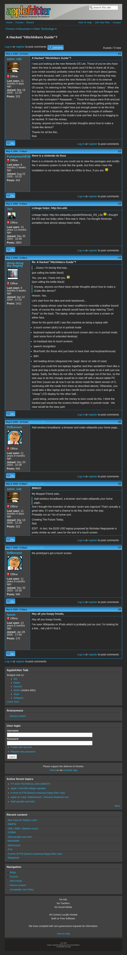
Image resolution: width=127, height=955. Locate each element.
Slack (16, 694)
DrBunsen (14, 427)
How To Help (85, 22)
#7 (119, 547)
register (20, 46)
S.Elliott (12, 832)
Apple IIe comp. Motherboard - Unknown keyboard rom (39, 797)
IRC (16, 679)
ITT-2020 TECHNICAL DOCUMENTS (30, 784)
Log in (8, 46)
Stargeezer (13, 857)
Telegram (18, 698)
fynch (11, 614)
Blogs (13, 872)
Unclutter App (70, 770)
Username (13, 730)
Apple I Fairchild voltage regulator (28, 788)
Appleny (12, 824)
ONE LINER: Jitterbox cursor (23, 828)
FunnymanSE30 (19, 156)
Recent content (18, 716)
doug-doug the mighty (15, 264)
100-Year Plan (102, 22)
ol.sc (10, 849)
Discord (18, 686)
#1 (119, 53)
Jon (9, 209)
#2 (119, 151)
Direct (53, 770)
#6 (119, 483)
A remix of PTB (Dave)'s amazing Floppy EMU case (38, 792)
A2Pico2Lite (14, 845)
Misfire (17, 690)
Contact (117, 22)
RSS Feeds (16, 881)
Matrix (17, 682)
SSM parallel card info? (23, 801)
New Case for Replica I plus (22, 820)
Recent (30, 22)
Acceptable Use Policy (21, 889)
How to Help (63, 933)
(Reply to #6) (36, 547)
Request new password (23, 751)
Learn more (13, 701)
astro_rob (14, 59)
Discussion (24, 28)
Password (13, 739)
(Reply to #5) (36, 483)
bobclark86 (13, 840)
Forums (19, 22)
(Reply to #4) (37, 422)
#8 (119, 609)
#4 (119, 257)
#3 (119, 203)
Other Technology (43, 28)
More (117, 806)
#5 (119, 422)
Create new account (21, 747)
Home (9, 22)
